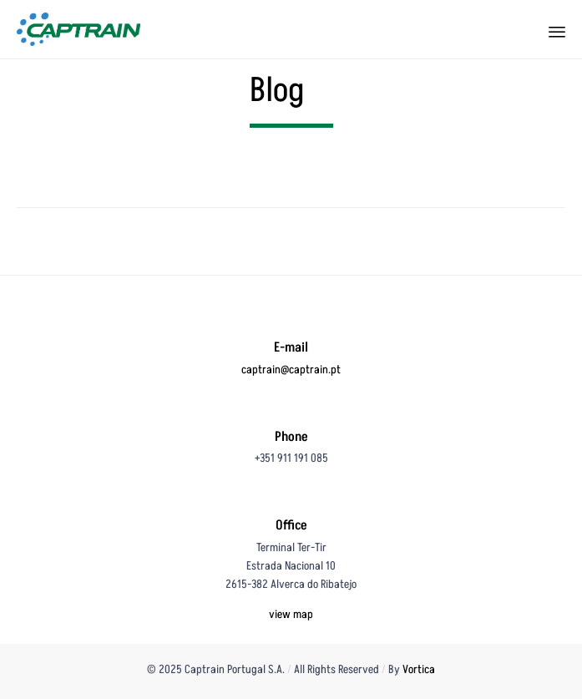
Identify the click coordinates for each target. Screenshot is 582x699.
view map (291, 614)
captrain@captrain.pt (291, 369)
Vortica (418, 669)
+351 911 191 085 (291, 458)
